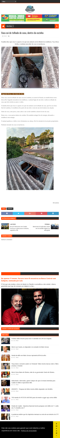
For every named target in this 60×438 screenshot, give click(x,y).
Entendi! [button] (56, 429)
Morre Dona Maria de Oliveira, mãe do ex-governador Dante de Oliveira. (33, 372)
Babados (10, 208)
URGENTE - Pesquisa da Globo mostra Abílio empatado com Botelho (32, 389)
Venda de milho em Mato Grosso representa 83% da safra (28, 355)
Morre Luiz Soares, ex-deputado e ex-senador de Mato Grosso (30, 347)
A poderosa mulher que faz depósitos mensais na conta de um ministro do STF (35, 414)
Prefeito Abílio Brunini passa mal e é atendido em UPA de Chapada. (31, 338)
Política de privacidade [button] (29, 431)
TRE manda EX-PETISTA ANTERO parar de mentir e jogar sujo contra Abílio (34, 397)
